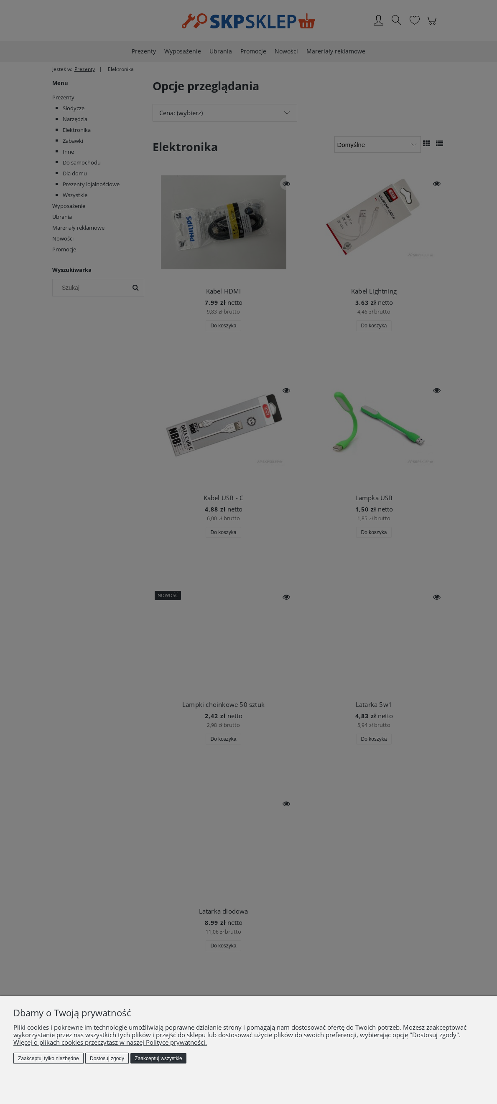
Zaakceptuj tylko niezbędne (48, 1058)
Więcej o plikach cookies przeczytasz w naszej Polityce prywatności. (110, 1042)
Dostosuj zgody (107, 1058)
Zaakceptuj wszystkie (158, 1058)
